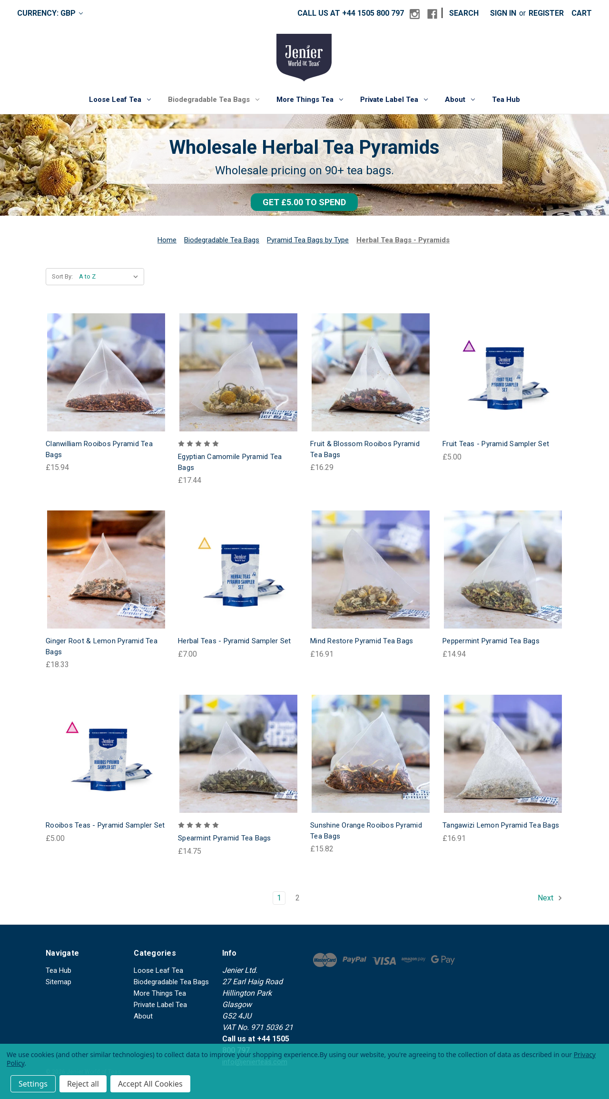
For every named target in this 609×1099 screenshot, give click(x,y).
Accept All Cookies (150, 1084)
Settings (33, 1084)
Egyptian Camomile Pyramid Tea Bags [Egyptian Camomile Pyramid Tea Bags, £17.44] (230, 462)
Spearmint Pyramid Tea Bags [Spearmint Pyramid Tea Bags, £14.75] (224, 838)
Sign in (503, 13)
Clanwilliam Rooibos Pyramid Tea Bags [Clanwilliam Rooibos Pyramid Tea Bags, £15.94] (99, 449)
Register (546, 13)
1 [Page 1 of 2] (279, 897)
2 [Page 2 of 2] (297, 897)
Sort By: (62, 276)
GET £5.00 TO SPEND (304, 202)
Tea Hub (506, 99)
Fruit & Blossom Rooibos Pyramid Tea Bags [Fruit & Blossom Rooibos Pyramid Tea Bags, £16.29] (365, 449)
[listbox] (111, 277)
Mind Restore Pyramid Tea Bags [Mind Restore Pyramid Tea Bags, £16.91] (361, 641)
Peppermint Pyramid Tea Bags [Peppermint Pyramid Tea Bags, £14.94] (491, 641)
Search (464, 13)
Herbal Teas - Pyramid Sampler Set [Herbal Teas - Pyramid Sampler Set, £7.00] (234, 641)
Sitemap (58, 982)
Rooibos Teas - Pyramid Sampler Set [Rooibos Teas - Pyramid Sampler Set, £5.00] (105, 825)
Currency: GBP (50, 13)
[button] (304, 202)
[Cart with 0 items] (582, 13)
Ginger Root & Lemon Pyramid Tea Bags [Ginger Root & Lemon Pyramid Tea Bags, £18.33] (101, 646)
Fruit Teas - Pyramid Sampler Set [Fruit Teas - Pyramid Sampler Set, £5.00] (495, 444)
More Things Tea (309, 99)
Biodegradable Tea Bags (213, 99)
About (460, 99)
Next (550, 898)
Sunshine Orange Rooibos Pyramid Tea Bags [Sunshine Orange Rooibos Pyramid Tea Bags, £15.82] (366, 830)
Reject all (83, 1084)
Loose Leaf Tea (120, 99)
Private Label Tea (394, 99)
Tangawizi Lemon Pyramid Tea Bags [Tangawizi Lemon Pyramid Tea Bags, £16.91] (500, 825)
